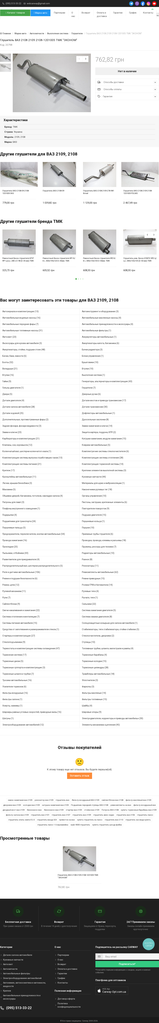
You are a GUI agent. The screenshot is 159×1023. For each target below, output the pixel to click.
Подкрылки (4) (9, 513)
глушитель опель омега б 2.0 (21, 818)
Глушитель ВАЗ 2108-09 (53, 189)
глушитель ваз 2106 (125, 813)
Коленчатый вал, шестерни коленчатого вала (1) (26, 449)
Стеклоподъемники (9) (13, 640)
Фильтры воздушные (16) (15, 691)
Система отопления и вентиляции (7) (21, 615)
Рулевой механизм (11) (14, 589)
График (133, 12)
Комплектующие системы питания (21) (21, 462)
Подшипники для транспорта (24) (19, 519)
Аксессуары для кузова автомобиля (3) (22, 341)
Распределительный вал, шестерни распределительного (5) (32, 564)
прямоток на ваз (67, 818)
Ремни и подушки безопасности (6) (19, 577)
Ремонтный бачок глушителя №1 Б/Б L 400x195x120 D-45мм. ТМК (59, 257)
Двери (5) (7, 392)
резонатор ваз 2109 (44, 798)
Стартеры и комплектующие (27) (18, 634)
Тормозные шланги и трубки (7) (18, 672)
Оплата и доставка (102, 14)
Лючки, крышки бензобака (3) (17, 481)
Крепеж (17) (8, 469)
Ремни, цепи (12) (10, 583)
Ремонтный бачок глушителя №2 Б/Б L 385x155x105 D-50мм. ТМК (99, 257)
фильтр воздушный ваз (145, 803)
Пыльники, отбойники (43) (15, 551)
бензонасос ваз (34, 808)
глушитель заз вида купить (138, 818)
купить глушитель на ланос (89, 818)
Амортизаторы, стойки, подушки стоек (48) (23, 348)
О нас (73, 14)
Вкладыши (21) (9, 367)
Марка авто (40, 13)
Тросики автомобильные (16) (17, 678)
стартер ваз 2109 (74, 808)
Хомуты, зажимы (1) (12, 704)
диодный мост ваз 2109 (14, 808)
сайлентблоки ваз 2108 (112, 798)
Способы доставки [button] (127, 82)
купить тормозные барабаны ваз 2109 (138, 808)
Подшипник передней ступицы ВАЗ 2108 (89, 803)
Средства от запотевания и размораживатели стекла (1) (30, 627)
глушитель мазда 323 (47, 818)
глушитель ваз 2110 (114, 818)
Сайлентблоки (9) (11, 602)
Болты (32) (7, 360)
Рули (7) (6, 596)
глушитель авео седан (103, 813)
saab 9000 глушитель (80, 823)
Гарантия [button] (127, 96)
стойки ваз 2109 (91, 808)
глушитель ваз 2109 (82, 813)
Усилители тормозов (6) (14, 685)
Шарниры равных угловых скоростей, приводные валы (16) (31, 710)
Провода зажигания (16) (14, 538)
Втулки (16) (8, 373)
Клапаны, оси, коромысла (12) (17, 443)
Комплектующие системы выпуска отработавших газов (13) (32, 456)
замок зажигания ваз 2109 (20, 798)
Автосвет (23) (9, 335)
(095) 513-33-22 (13, 3)
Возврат (86, 12)
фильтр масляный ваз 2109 (138, 798)
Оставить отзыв (79, 774)
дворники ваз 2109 (12, 803)
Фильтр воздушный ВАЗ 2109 (85, 798)
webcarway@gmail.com (38, 3)
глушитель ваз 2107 (61, 813)
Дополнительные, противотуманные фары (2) (25, 418)
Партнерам (59, 12)
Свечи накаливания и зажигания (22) (21, 608)
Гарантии (118, 12)
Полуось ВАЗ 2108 (110, 808)
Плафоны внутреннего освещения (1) (21, 507)
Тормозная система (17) (14, 653)
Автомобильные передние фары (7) (20, 322)
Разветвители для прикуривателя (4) (21, 558)
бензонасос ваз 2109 (53, 808)
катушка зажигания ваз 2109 (55, 803)
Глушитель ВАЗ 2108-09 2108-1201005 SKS (15, 190)
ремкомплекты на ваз (121, 803)
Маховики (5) (9, 488)
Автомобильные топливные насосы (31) (22, 329)
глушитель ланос (145, 813)
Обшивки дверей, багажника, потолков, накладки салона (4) (32, 494)
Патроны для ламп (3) (13, 500)
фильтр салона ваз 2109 (17, 813)
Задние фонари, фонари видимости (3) (21, 424)
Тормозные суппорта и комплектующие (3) (23, 666)
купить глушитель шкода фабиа (107, 823)
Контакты (148, 12)
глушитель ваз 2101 (40, 813)
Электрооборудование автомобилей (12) (23, 723)
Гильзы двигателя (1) (13, 386)
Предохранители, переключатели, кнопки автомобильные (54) (33, 532)
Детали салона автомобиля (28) (18, 405)
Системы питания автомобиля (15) (19, 621)
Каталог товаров (15, 12)
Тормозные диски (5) (12, 659)
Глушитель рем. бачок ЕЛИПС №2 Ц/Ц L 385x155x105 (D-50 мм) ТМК (140, 257)
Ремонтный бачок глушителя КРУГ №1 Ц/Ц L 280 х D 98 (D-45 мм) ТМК (18, 257)
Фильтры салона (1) (12, 697)
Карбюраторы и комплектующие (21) (21, 437)
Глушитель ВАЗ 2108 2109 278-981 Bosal (98, 190)
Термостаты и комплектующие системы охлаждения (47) (31, 647)
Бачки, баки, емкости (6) (14, 354)
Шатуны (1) (8, 717)
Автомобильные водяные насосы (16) (21, 316)
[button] (76, 277)
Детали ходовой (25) (12, 411)
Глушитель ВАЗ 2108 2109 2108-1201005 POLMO (137, 190)
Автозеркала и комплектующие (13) (20, 310)
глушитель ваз (62, 798)
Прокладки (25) (10, 545)
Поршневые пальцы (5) (14, 526)
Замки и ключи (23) (12, 430)
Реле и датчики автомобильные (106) (21, 570)
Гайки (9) (6, 379)
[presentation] (79, 59)
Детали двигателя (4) (13, 399)
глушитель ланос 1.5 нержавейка (52, 823)
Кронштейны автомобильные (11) (19, 475)
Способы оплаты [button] (127, 89)
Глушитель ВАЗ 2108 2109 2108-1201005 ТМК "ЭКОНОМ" (78, 874)
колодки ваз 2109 (31, 803)
